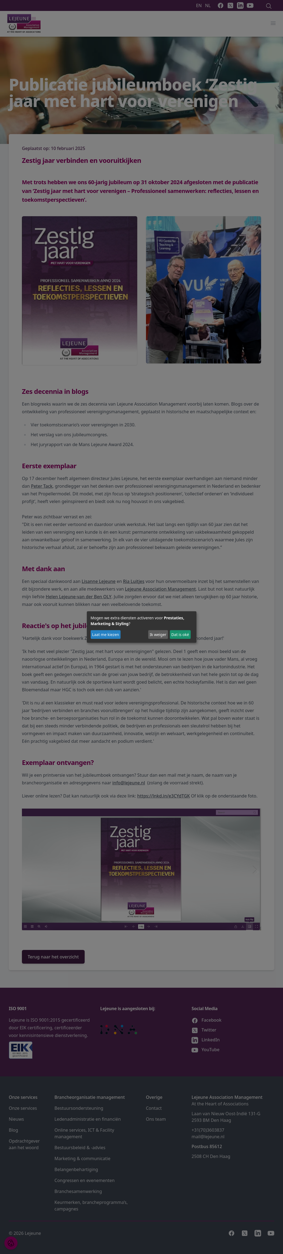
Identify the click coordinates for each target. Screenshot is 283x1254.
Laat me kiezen (105, 634)
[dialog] (141, 627)
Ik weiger (158, 634)
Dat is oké (180, 634)
